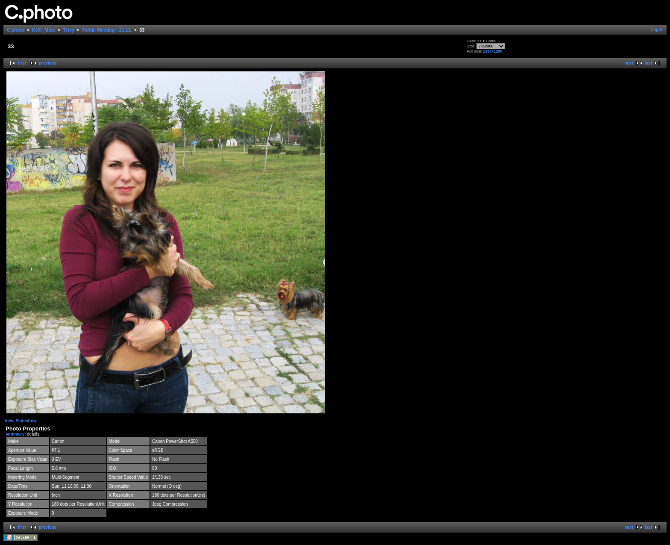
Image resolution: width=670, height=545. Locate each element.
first (22, 63)
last (648, 63)
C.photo (16, 29)
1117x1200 (492, 51)
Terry (68, 29)
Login (656, 29)
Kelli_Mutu (44, 29)
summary (15, 434)
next (628, 63)
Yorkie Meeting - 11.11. (107, 29)
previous (48, 63)
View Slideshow (21, 420)
